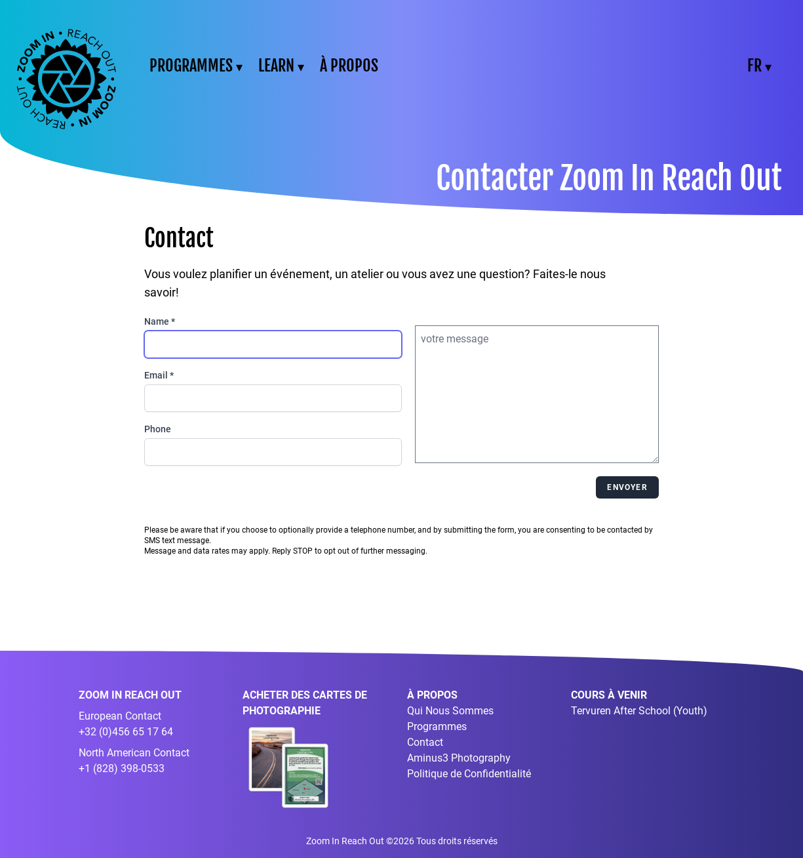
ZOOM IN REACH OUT (130, 695)
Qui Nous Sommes (450, 711)
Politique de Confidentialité (469, 773)
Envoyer (627, 487)
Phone (157, 429)
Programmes (437, 726)
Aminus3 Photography (459, 758)
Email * (159, 375)
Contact (425, 742)
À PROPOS (349, 65)
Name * (159, 321)
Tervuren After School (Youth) (639, 711)
